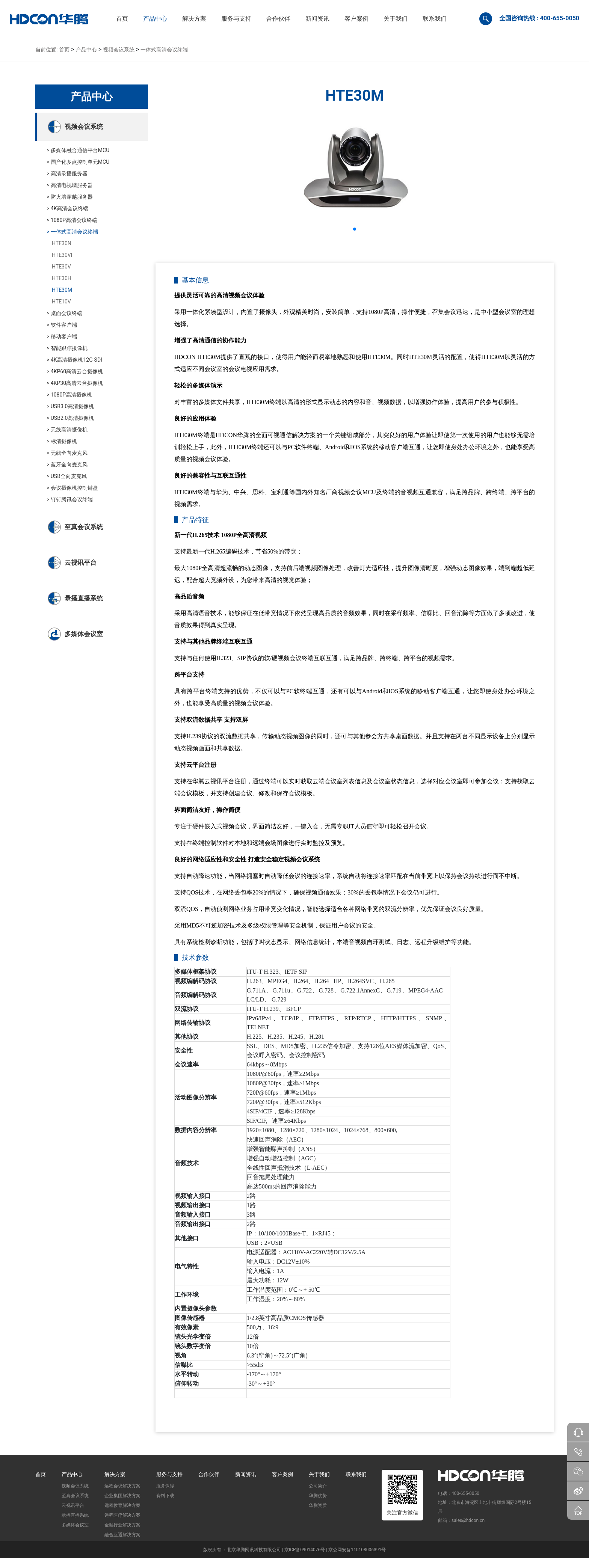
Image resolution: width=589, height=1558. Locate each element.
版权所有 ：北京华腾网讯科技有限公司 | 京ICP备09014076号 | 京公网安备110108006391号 (294, 1549)
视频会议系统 (118, 50)
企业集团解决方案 (122, 1495)
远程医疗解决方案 (122, 1515)
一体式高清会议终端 (164, 50)
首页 (64, 50)
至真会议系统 (75, 1495)
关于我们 (319, 1474)
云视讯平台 (73, 1505)
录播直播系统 (75, 1515)
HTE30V (61, 267)
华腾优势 (318, 1495)
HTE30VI (62, 255)
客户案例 (282, 1474)
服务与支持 (169, 1474)
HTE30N (61, 243)
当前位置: (46, 50)
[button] (155, 19)
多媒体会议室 (75, 1525)
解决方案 (114, 1474)
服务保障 (165, 1486)
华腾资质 (318, 1505)
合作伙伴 (208, 1474)
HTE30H (61, 278)
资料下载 (165, 1495)
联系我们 (356, 1474)
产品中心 (86, 50)
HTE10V (61, 302)
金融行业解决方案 (122, 1525)
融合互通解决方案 (122, 1534)
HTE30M (62, 290)
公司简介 (318, 1486)
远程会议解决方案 (122, 1486)
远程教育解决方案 (122, 1505)
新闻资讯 (245, 1474)
